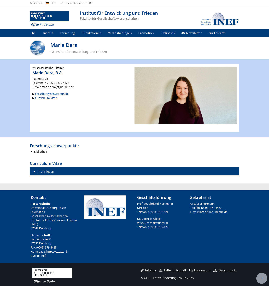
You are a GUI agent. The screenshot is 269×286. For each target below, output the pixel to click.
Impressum (199, 270)
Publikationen (92, 33)
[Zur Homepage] (49, 19)
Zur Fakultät (216, 33)
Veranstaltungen (120, 33)
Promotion (146, 33)
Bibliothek (167, 33)
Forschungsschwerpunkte (52, 94)
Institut (48, 33)
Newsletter (192, 33)
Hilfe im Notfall (172, 270)
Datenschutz (225, 270)
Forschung (67, 33)
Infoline (148, 270)
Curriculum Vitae (46, 98)
